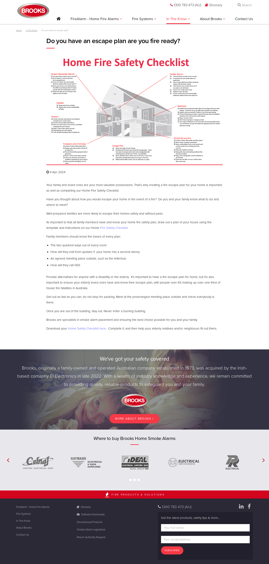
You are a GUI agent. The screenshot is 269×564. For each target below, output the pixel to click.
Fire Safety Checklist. (114, 228)
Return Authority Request (91, 537)
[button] (58, 20)
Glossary (213, 5)
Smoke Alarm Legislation (91, 529)
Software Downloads (91, 514)
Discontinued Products (89, 522)
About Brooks (211, 19)
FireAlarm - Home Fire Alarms (95, 19)
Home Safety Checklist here (87, 328)
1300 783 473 (185, 5)
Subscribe (172, 550)
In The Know (177, 19)
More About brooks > (134, 418)
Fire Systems (143, 19)
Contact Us (244, 19)
